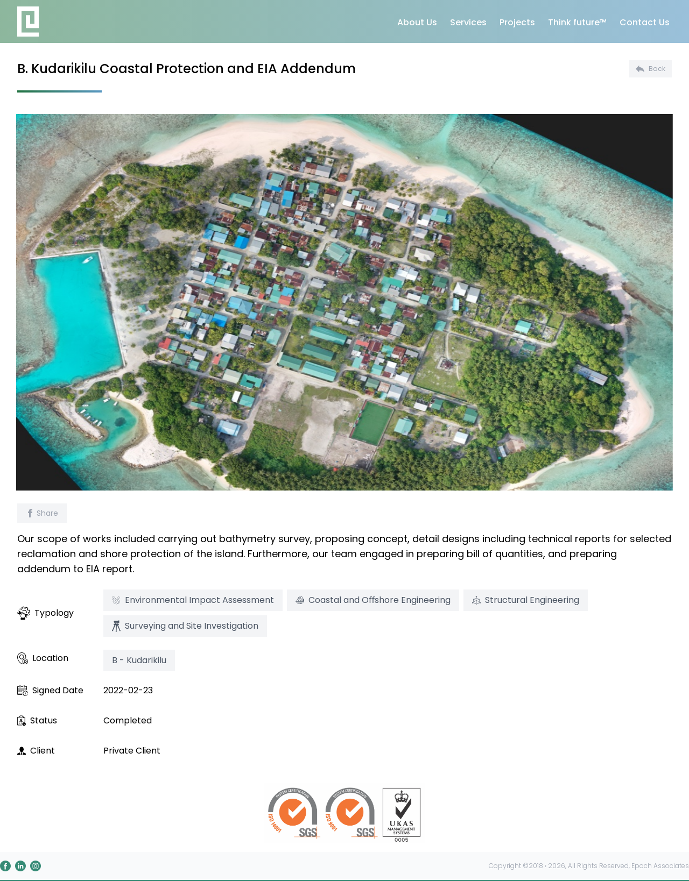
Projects (517, 22)
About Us (417, 22)
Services (468, 22)
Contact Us (645, 22)
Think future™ (577, 22)
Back (650, 68)
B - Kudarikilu (139, 660)
